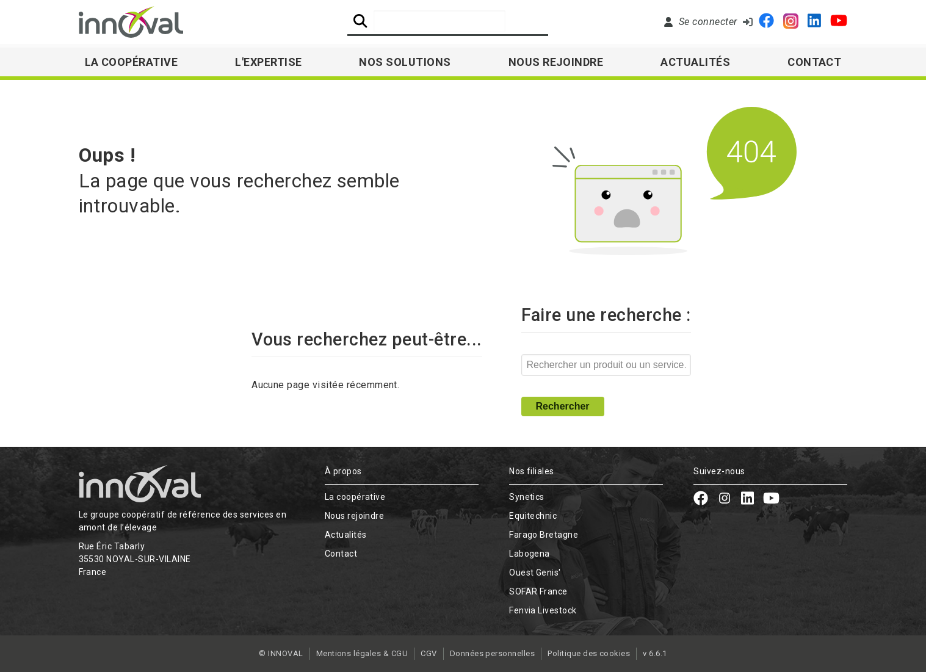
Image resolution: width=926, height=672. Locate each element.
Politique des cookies (589, 653)
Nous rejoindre (556, 62)
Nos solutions (404, 62)
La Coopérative (131, 62)
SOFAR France (538, 591)
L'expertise (268, 62)
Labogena (529, 553)
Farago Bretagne (543, 535)
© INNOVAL (281, 653)
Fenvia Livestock (543, 610)
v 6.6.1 (655, 653)
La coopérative (355, 497)
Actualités (695, 62)
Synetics (526, 497)
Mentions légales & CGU (362, 653)
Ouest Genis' (535, 572)
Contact (814, 62)
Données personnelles (492, 653)
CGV (428, 653)
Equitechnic (533, 516)
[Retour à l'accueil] (131, 22)
